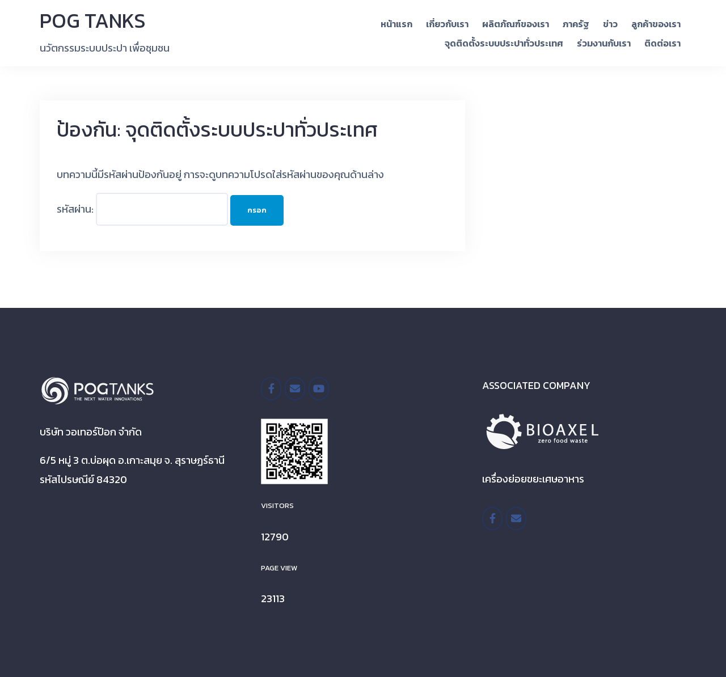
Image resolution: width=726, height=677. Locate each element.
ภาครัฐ (576, 24)
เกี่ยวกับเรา (447, 24)
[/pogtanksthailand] (271, 388)
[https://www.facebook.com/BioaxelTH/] (492, 518)
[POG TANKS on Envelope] (295, 388)
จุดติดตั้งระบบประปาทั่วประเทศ (504, 43)
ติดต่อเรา (662, 43)
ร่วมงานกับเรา (604, 43)
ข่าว (610, 24)
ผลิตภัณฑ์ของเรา (515, 24)
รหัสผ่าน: (142, 209)
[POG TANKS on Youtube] (319, 388)
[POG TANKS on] (342, 389)
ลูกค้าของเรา (656, 24)
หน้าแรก (396, 24)
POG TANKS (93, 20)
